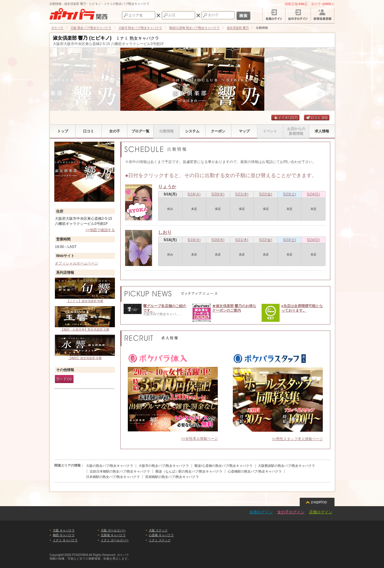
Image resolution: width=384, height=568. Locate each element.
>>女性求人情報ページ (199, 439)
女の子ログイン (290, 512)
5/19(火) (194, 194)
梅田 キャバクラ (64, 535)
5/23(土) (289, 194)
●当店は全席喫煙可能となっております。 (302, 308)
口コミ (317, 118)
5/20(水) (218, 194)
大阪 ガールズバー (113, 530)
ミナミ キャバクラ (65, 540)
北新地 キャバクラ (113, 535)
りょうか (167, 186)
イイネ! (285, 118)
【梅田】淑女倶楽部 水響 (85, 347)
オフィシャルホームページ (76, 263)
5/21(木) (241, 194)
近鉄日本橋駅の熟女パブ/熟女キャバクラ (120, 471)
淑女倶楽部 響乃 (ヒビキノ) (82, 38)
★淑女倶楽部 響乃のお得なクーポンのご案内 (234, 308)
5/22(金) (265, 194)
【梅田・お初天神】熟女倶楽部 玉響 (85, 318)
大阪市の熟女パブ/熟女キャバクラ (164, 465)
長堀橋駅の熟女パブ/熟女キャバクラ (172, 477)
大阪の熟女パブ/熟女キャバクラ (109, 465)
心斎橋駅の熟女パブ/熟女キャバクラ (254, 471)
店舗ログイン (320, 512)
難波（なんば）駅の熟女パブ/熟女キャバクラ (188, 471)
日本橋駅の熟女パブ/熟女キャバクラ (113, 477)
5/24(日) (313, 194)
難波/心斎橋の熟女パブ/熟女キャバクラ (223, 465)
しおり (165, 232)
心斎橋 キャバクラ (161, 535)
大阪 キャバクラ (64, 530)
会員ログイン (261, 512)
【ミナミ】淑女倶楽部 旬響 (85, 290)
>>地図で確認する (100, 230)
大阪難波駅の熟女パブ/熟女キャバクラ (286, 465)
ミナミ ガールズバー (115, 540)
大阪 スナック (158, 530)
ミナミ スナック (160, 540)
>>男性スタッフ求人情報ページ (297, 439)
